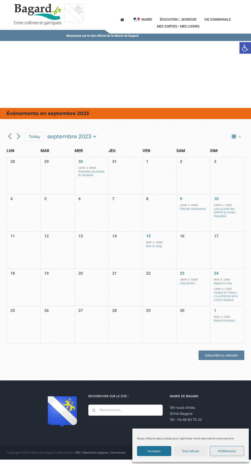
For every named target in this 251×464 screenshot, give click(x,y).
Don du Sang (154, 246)
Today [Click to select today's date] (34, 136)
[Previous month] (10, 136)
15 (148, 236)
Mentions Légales (95, 452)
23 (182, 273)
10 (216, 198)
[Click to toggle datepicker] (72, 136)
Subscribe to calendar (221, 355)
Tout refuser (190, 451)
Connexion (118, 452)
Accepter (154, 451)
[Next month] (18, 136)
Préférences (227, 451)
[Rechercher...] (125, 410)
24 (216, 273)
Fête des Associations (193, 208)
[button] (245, 48)
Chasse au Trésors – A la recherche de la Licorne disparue (226, 296)
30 (80, 161)
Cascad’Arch (187, 283)
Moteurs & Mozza (224, 320)
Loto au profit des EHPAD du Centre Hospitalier (225, 212)
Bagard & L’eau (223, 283)
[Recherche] (93, 410)
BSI (77, 452)
